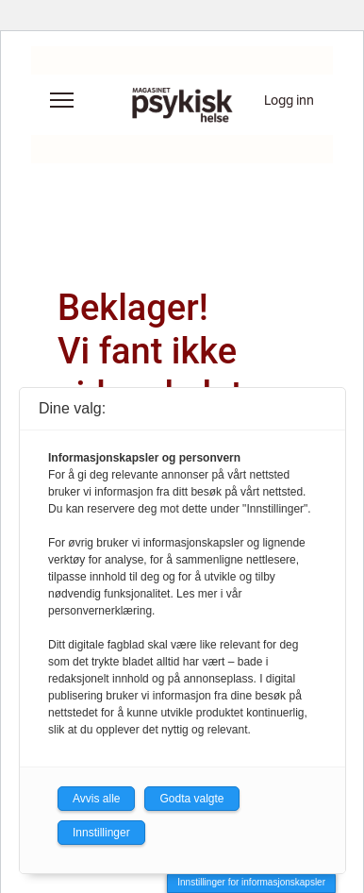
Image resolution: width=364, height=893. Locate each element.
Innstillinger (101, 832)
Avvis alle (96, 798)
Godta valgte (191, 798)
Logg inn (289, 100)
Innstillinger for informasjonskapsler (251, 882)
